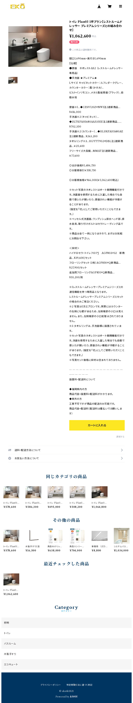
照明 (6, 622)
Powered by (67, 696)
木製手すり (10, 654)
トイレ (7, 633)
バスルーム (10, 643)
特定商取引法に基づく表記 (79, 685)
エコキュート (11, 664)
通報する (120, 436)
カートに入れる (97, 425)
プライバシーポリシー (51, 685)
